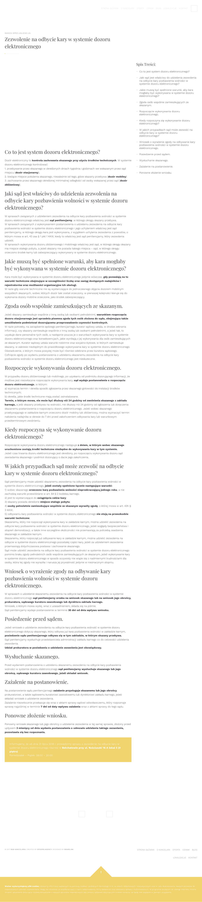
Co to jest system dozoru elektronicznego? (164, 71)
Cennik (150, 8)
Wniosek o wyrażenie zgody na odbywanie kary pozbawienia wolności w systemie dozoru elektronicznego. (167, 144)
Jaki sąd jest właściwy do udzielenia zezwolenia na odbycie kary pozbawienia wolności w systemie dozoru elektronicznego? (167, 80)
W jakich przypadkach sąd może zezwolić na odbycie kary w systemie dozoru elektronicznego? (166, 132)
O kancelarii (127, 8)
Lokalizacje (170, 8)
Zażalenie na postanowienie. (156, 166)
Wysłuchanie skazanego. (153, 160)
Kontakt (183, 8)
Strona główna (109, 8)
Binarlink (68, 849)
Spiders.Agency (44, 849)
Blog (158, 8)
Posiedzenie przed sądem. (154, 154)
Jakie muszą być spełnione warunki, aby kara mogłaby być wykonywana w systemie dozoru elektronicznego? (166, 92)
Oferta (140, 8)
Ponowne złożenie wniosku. (155, 172)
